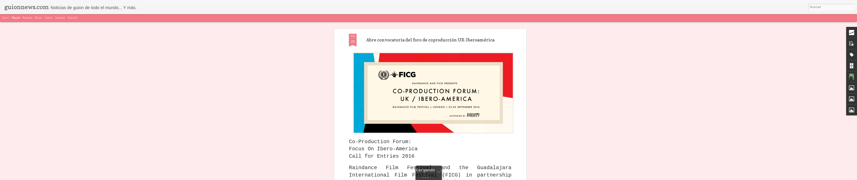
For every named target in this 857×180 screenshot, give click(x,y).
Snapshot (60, 17)
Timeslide (73, 17)
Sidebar (49, 17)
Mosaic (38, 17)
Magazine (28, 17)
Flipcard (16, 17)
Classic (5, 17)
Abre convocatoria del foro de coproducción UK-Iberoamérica (430, 40)
